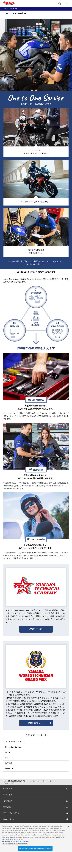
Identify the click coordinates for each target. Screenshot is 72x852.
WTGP (7, 752)
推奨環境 (35, 807)
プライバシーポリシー (35, 813)
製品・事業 (7, 795)
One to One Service (13, 747)
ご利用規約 (35, 801)
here (48, 833)
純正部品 (8, 763)
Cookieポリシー (35, 819)
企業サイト (35, 788)
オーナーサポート (48, 781)
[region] (36, 837)
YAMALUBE (10, 769)
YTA (6, 758)
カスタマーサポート (10, 783)
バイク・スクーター (34, 781)
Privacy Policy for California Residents (15, 841)
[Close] (68, 826)
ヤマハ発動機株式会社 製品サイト (14, 781)
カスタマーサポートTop (14, 741)
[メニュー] (66, 3)
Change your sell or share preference (15, 844)
